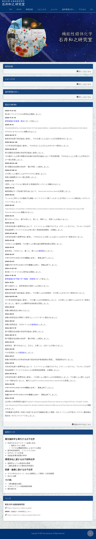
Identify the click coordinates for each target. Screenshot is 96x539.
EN (91, 9)
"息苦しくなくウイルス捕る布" (17, 184)
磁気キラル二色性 (18, 445)
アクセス (82, 9)
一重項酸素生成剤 (15, 484)
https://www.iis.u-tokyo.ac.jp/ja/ (18, 508)
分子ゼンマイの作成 (15, 453)
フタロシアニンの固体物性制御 (20, 486)
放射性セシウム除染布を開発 (19, 463)
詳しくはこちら (84, 71)
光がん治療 (12, 476)
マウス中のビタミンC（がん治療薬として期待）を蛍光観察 (31, 473)
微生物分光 (12, 489)
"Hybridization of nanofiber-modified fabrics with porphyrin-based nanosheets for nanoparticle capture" (43, 209)
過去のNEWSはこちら (81, 424)
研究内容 (29, 9)
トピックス (41, 9)
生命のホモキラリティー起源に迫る (22, 443)
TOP (10, 9)
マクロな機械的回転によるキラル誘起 (26, 448)
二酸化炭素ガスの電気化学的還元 (21, 466)
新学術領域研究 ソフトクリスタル (22, 450)
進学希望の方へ (68, 9)
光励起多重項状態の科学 (17, 455)
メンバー (54, 9)
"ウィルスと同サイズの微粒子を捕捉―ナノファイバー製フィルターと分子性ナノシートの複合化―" (44, 198)
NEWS (19, 9)
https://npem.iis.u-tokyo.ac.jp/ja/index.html (22, 515)
